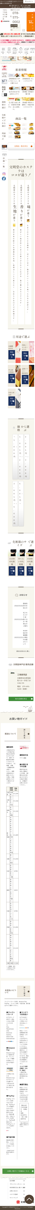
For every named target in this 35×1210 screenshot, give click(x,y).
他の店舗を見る (21, 699)
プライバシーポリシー (16, 1184)
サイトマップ (14, 1198)
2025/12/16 (21, 619)
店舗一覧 (32, 52)
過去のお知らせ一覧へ (22, 651)
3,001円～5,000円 (14, 504)
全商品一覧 (3, 52)
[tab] (9, 58)
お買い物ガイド (15, 5)
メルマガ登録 (14, 1194)
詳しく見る (24, 734)
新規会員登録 (27, 7)
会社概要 (12, 1181)
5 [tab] (33, 57)
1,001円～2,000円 (20, 457)
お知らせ (23, 595)
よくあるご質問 (26, 5)
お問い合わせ (17, 7)
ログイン (30, 2)
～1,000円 (14, 447)
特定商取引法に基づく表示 (17, 1188)
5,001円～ (20, 494)
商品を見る (11, 354)
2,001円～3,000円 (26, 457)
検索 (5, 94)
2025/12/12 (21, 637)
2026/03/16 (21, 606)
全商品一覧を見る (21, 146)
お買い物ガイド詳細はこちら (18, 1171)
